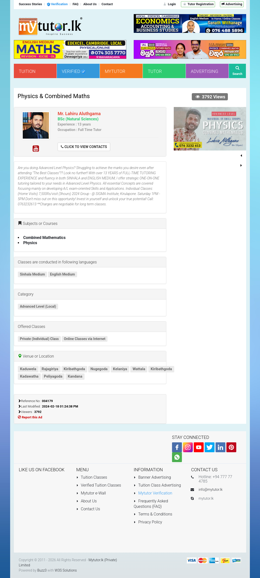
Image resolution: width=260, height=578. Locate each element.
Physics (30, 242)
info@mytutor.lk (211, 490)
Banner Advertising (152, 477)
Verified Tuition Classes (98, 485)
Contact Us (88, 509)
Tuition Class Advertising (157, 485)
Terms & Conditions (153, 514)
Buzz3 (42, 570)
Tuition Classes (91, 477)
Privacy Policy (148, 522)
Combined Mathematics (44, 237)
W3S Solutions (66, 570)
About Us (86, 501)
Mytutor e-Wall (91, 493)
